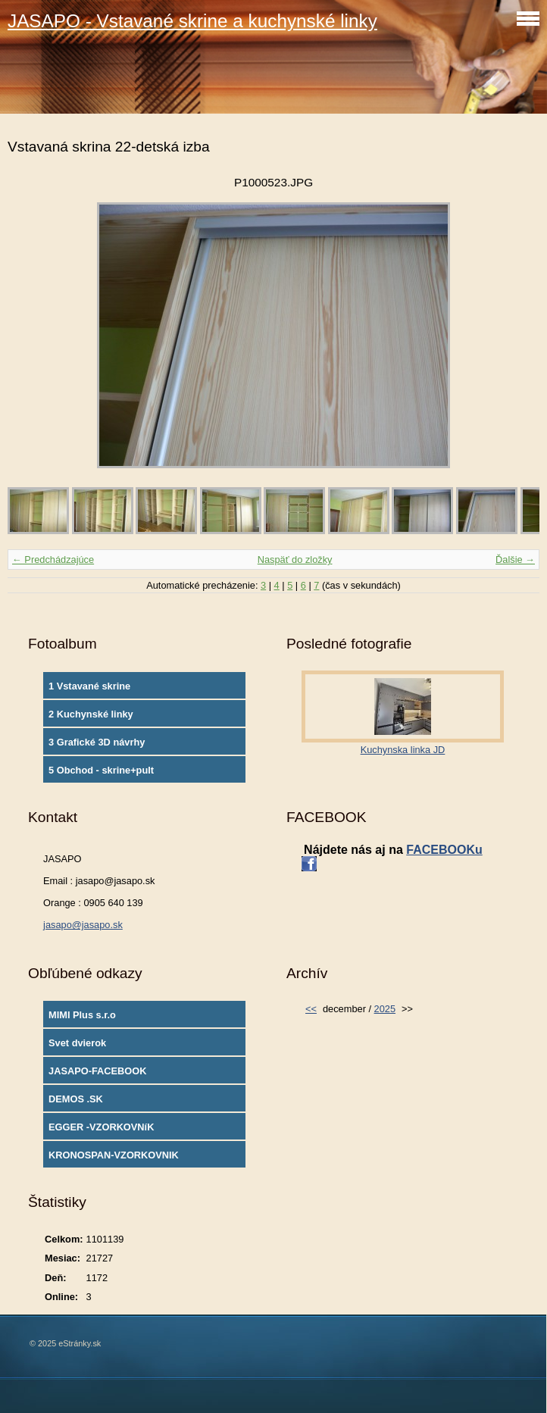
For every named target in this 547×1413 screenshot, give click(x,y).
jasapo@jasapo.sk (83, 924)
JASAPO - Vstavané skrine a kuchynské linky (192, 21)
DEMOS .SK (75, 1099)
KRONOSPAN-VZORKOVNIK (113, 1155)
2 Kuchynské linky (90, 714)
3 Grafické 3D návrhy (96, 742)
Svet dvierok (77, 1043)
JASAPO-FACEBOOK (97, 1071)
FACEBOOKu (444, 849)
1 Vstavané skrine (89, 686)
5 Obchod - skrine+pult (101, 770)
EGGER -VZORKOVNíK (101, 1127)
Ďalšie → (515, 559)
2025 (384, 1008)
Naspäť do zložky (295, 559)
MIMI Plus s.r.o (82, 1015)
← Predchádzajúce (53, 559)
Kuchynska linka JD (403, 749)
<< (311, 1008)
